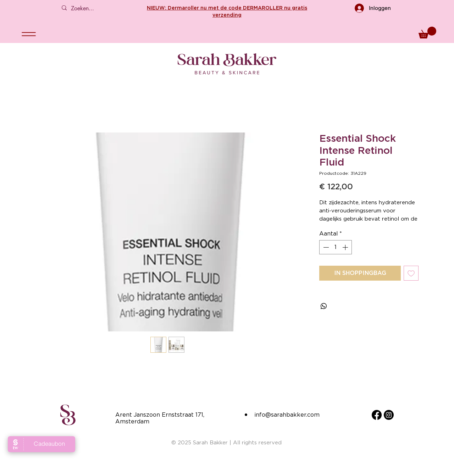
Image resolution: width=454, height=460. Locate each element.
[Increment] (346, 247)
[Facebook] (377, 415)
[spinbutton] (335, 247)
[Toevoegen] (411, 273)
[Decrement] (325, 247)
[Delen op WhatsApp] (324, 306)
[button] (427, 32)
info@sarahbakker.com (287, 414)
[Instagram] (389, 415)
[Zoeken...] (91, 8)
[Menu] (28, 34)
